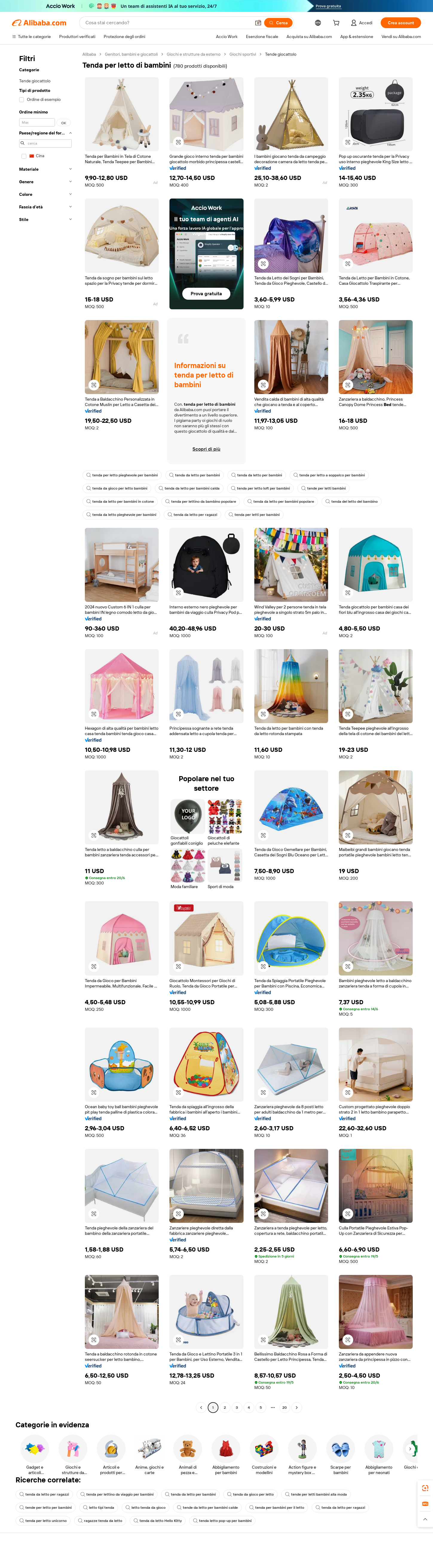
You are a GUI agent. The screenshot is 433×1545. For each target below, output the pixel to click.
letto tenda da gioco (146, 1507)
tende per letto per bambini (45, 1507)
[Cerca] (278, 23)
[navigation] (45, 731)
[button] (258, 22)
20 (284, 1407)
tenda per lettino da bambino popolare (200, 501)
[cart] (337, 23)
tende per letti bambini (323, 488)
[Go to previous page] (201, 1407)
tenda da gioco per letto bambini (116, 488)
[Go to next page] (296, 1407)
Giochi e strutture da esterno (194, 54)
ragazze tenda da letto (100, 1520)
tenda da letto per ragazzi (192, 514)
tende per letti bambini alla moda (316, 1494)
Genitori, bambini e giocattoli (131, 54)
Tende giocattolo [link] (280, 54)
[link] (425, 1488)
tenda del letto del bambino (351, 501)
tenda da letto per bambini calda (189, 488)
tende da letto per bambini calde (207, 1507)
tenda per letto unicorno (43, 1520)
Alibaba (89, 54)
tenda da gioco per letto (250, 1494)
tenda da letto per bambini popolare (280, 501)
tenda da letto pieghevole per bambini (121, 514)
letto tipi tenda (98, 1507)
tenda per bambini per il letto (276, 1507)
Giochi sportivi (242, 54)
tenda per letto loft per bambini (260, 488)
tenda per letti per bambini (254, 514)
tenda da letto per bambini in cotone (120, 501)
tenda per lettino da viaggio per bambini (117, 1494)
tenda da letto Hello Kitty (158, 1520)
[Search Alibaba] (167, 22)
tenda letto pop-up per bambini (222, 1520)
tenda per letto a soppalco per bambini (329, 475)
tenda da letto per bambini (194, 475)
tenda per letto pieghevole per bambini (122, 475)
